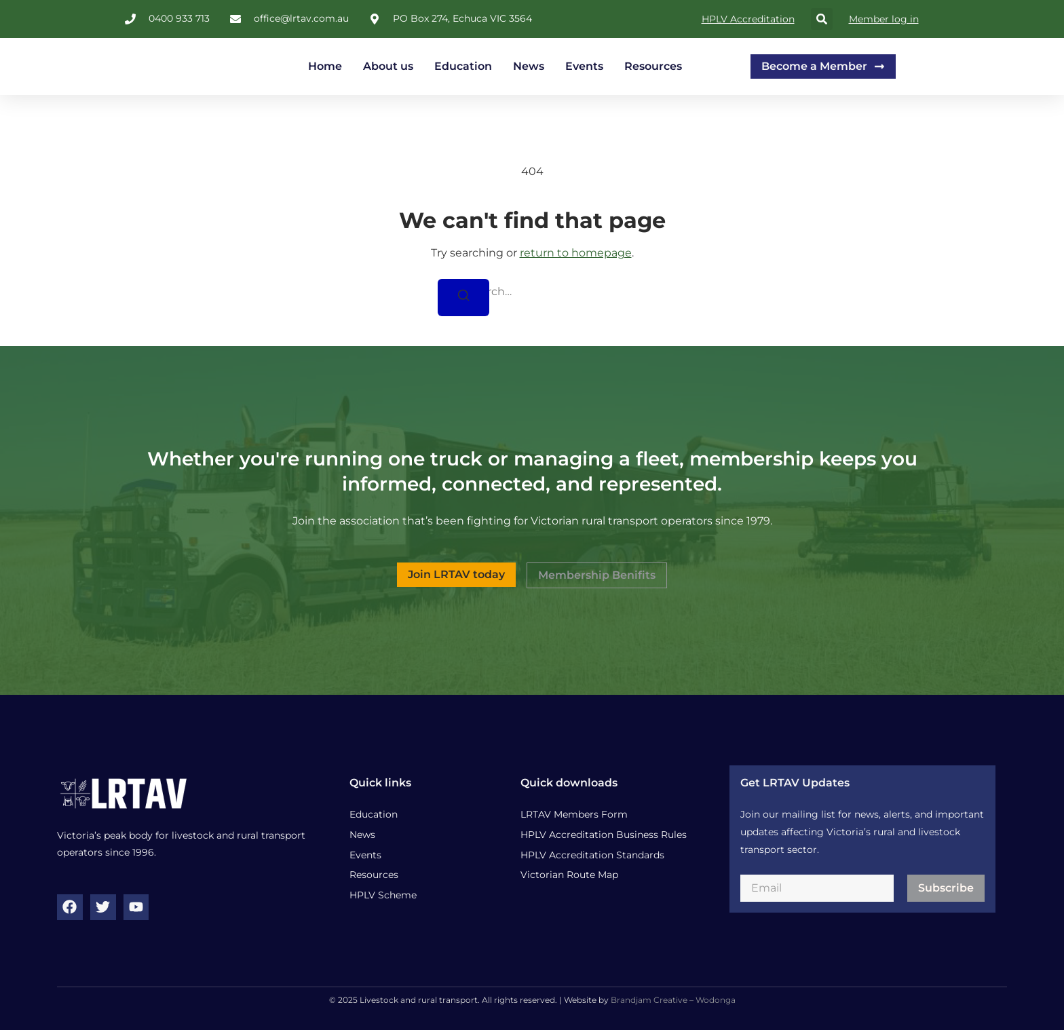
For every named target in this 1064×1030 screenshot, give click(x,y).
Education (463, 66)
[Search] (463, 297)
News (528, 66)
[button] (822, 19)
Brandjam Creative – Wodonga (673, 1000)
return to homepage (576, 252)
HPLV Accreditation (748, 19)
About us (388, 66)
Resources (653, 66)
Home (325, 66)
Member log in (884, 19)
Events (584, 66)
